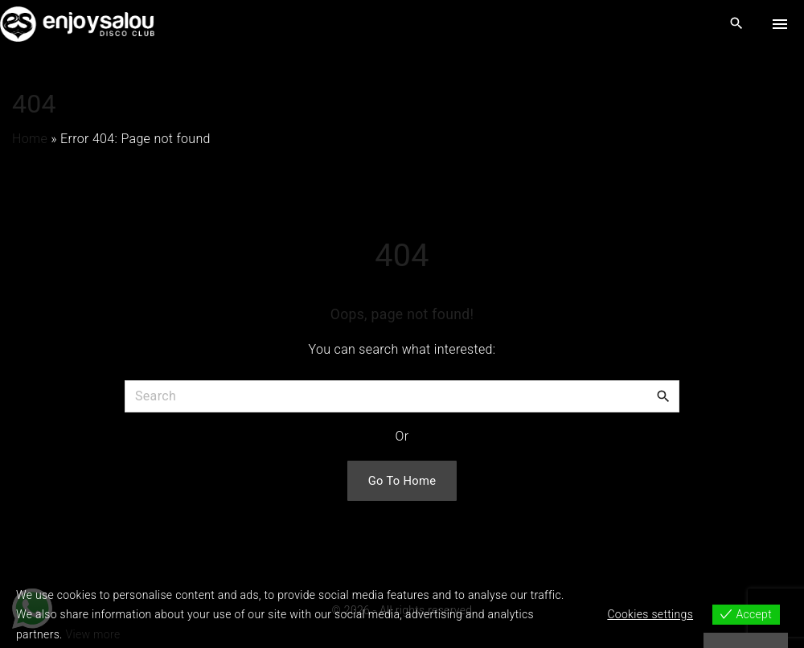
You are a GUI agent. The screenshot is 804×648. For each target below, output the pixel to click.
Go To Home (402, 481)
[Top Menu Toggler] (780, 24)
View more (93, 634)
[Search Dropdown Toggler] (737, 24)
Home (29, 138)
